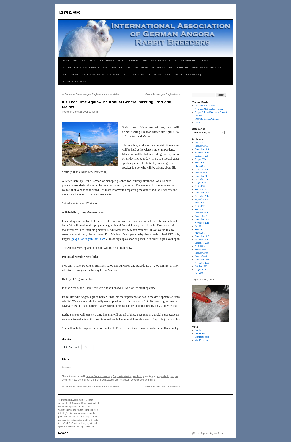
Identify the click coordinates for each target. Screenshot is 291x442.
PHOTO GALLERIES (137, 67)
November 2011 (202, 222)
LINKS (204, 60)
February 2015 (201, 146)
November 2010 (202, 239)
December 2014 (202, 149)
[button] (198, 303)
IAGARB (69, 12)
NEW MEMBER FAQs (159, 74)
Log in (198, 330)
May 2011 (199, 229)
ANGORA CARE (138, 60)
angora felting (163, 376)
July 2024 (199, 142)
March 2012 (200, 209)
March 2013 (200, 189)
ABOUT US (79, 60)
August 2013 (200, 182)
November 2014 (202, 152)
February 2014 (201, 169)
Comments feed (202, 337)
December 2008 (202, 259)
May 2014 (199, 162)
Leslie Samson (122, 379)
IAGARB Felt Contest (205, 105)
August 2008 (200, 269)
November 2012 (202, 196)
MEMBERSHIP (189, 60)
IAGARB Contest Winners (207, 119)
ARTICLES (116, 67)
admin (95, 112)
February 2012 (201, 212)
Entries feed (200, 333)
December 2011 (202, 219)
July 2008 (199, 273)
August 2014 (200, 159)
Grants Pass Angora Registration (163, 94)
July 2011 (199, 226)
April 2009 (200, 246)
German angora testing (102, 379)
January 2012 (201, 216)
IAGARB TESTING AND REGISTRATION (84, 67)
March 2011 (200, 232)
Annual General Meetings (188, 74)
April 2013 (200, 186)
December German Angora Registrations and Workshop (91, 94)
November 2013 (202, 179)
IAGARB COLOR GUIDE (75, 81)
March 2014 (200, 166)
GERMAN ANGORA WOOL (207, 67)
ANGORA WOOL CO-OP (163, 60)
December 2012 (202, 192)
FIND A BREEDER (179, 67)
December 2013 (202, 176)
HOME (66, 60)
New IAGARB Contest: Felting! (209, 109)
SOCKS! (199, 122)
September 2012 (202, 199)
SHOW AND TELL (117, 74)
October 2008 (201, 266)
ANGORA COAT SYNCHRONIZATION (83, 74)
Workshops (138, 376)
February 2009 (201, 253)
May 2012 (199, 202)
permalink (150, 379)
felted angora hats (81, 379)
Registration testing (122, 376)
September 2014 (202, 156)
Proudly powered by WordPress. (210, 433)
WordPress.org (201, 340)
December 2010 (202, 236)
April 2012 (200, 206)
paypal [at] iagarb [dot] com (88, 238)
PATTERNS (158, 67)
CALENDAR (137, 74)
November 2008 (202, 263)
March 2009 (200, 249)
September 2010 (202, 243)
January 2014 (201, 172)
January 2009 (201, 256)
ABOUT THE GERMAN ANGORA (107, 60)
